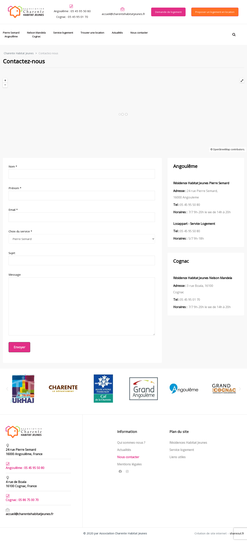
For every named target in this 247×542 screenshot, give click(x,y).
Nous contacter (128, 457)
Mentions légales (129, 464)
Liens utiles (177, 457)
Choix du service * (82, 236)
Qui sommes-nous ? (131, 443)
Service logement (181, 450)
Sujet (82, 258)
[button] (168, 12)
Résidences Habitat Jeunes (188, 443)
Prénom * (82, 193)
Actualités (124, 450)
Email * (82, 215)
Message (82, 304)
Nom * (82, 171)
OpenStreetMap (221, 149)
